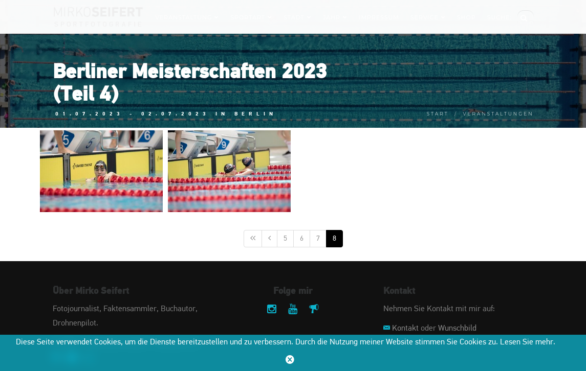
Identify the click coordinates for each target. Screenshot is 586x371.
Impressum (379, 17)
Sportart (251, 17)
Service (428, 17)
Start (438, 114)
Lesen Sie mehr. (527, 342)
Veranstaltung (187, 17)
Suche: (499, 17)
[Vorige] (269, 238)
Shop (466, 17)
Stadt (298, 17)
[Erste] (253, 238)
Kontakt (405, 328)
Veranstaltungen (498, 114)
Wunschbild (457, 328)
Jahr (335, 17)
